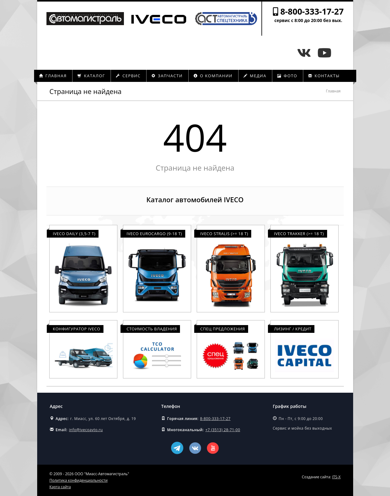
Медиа (254, 75)
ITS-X (336, 477)
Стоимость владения (152, 329)
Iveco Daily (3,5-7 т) (74, 233)
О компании (213, 75)
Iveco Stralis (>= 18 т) (224, 233)
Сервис (128, 75)
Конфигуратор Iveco (76, 329)
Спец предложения (222, 329)
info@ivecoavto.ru (86, 429)
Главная (53, 75)
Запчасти (167, 75)
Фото (287, 75)
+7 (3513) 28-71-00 (222, 429)
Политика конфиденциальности (79, 480)
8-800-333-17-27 (312, 11)
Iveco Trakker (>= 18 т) (299, 233)
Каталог (91, 75)
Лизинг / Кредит (293, 329)
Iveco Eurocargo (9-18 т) (154, 233)
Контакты (324, 75)
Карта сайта (60, 486)
